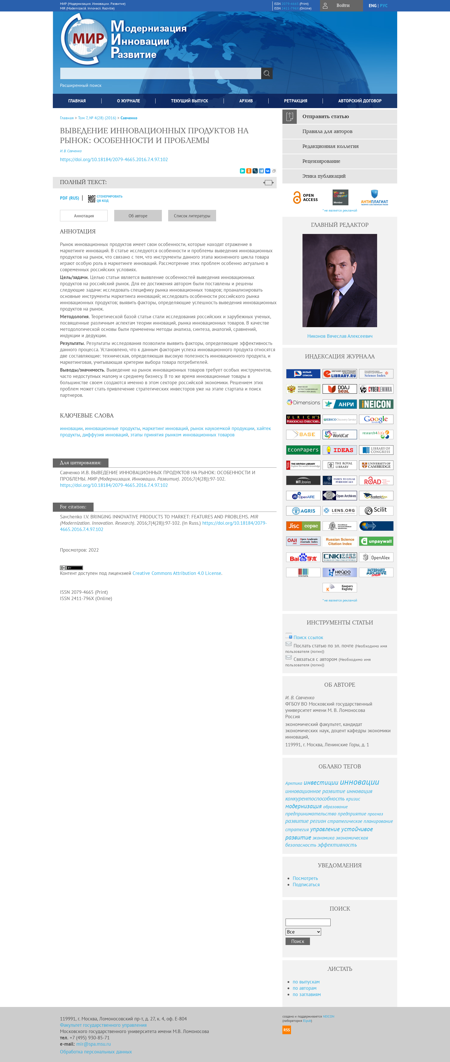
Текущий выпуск (189, 101)
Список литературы (192, 215)
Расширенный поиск (81, 85)
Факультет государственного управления (103, 1025)
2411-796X (290, 8)
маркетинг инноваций (165, 428)
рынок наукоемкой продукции (222, 428)
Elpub (307, 1020)
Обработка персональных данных (96, 1052)
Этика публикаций (324, 176)
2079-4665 (290, 3)
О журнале (128, 101)
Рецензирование (321, 161)
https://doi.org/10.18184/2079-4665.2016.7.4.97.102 (114, 485)
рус (383, 5)
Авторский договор (360, 101)
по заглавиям (307, 994)
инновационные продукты (112, 428)
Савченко (129, 117)
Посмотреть (305, 878)
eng (373, 5)
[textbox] (160, 73)
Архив (246, 101)
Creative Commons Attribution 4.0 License (177, 573)
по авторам (305, 988)
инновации (71, 428)
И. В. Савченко (71, 151)
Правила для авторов (327, 131)
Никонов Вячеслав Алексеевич (340, 336)
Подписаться (306, 884)
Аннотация (84, 215)
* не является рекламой (340, 210)
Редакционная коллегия (330, 146)
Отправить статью (325, 116)
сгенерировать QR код (101, 198)
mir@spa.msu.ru (93, 1044)
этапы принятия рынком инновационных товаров (182, 435)
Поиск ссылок (308, 637)
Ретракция (295, 101)
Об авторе (138, 215)
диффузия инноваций (105, 435)
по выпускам (306, 982)
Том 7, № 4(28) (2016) (97, 117)
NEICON (328, 1016)
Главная (77, 101)
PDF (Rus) (69, 198)
